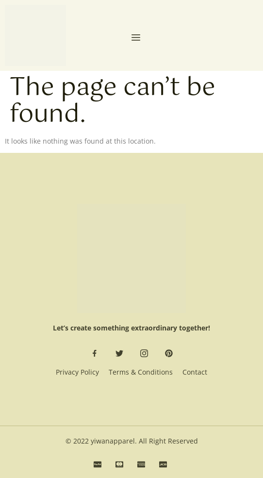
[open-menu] (136, 38)
